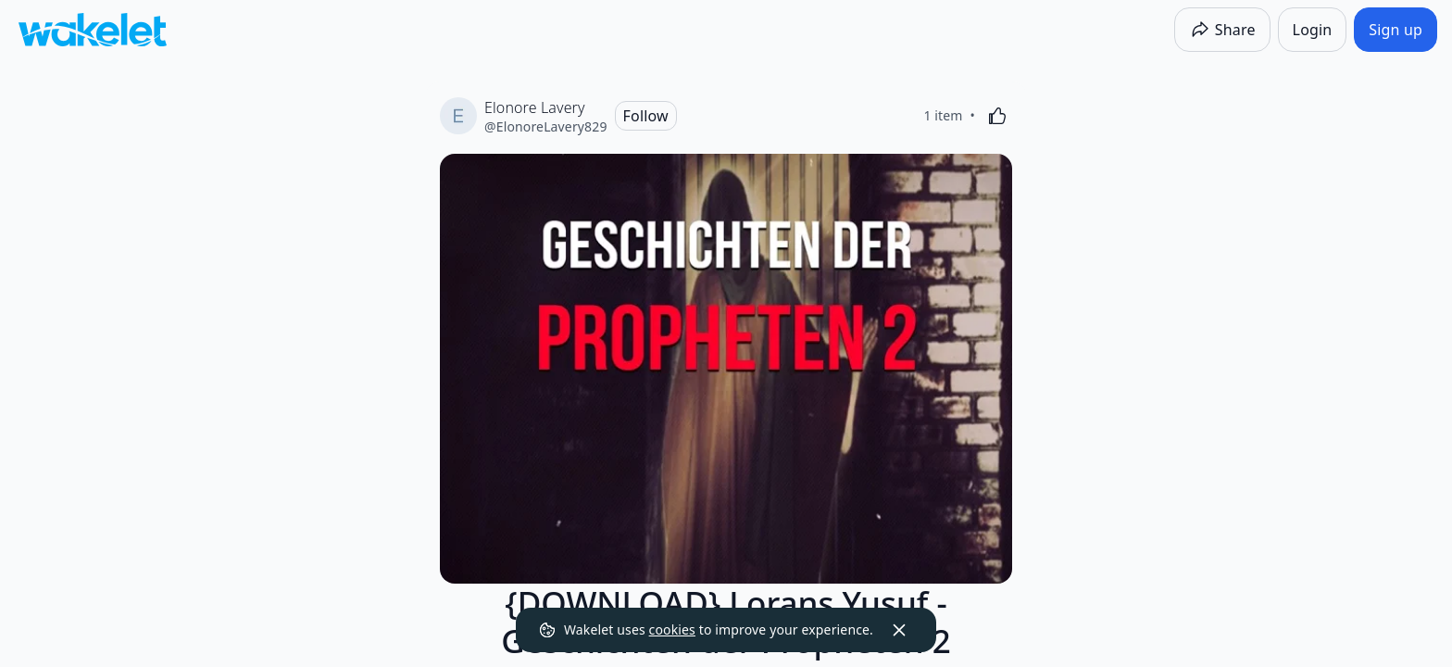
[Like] (997, 116)
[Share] (1222, 29)
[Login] (1312, 29)
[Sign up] (1395, 29)
